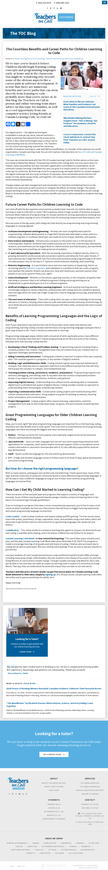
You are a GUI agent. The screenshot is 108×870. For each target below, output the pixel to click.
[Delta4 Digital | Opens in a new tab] (53, 868)
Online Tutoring (90, 794)
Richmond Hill (88, 850)
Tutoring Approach (90, 787)
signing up (50, 574)
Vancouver (45, 853)
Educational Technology (36, 59)
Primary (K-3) (54, 804)
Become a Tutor (90, 808)
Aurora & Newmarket (17, 843)
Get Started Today (52, 754)
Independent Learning (54, 819)
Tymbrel (95, 868)
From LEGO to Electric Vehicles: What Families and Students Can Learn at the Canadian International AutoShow (81, 105)
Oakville (39, 850)
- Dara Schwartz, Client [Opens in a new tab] (17, 673)
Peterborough (68, 850)
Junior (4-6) (54, 808)
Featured (49, 59)
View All (93, 96)
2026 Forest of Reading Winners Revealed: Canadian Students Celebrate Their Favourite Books (53, 688)
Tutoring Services (90, 783)
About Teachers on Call (54, 783)
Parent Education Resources (63, 59)
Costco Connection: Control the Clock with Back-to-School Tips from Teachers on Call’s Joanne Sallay (79, 138)
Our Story (54, 790)
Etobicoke (93, 843)
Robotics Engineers (36, 268)
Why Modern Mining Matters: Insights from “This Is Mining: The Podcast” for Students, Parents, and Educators (80, 121)
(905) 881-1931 (62, 2)
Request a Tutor (90, 804)
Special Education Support (90, 790)
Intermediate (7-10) (54, 812)
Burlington (50, 843)
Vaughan (59, 853)
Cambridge (66, 843)
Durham (80, 843)
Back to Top (21, 866)
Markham (85, 846)
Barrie (36, 843)
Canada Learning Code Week (20, 538)
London (73, 846)
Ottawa (52, 850)
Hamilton (32, 846)
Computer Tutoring (19, 59)
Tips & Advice (78, 59)
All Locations (76, 853)
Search (12, 866)
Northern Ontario (20, 850)
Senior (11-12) (54, 815)
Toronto (30, 853)
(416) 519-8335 (44, 2)
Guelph (19, 846)
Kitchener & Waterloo (53, 846)
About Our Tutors (54, 787)
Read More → (31, 683)
